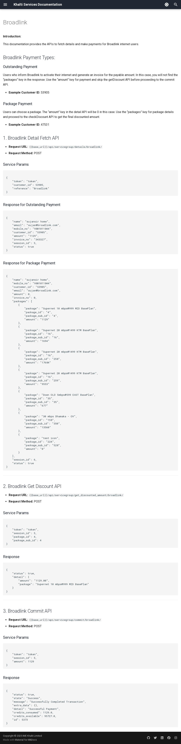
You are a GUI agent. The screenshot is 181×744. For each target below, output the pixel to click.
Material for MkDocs (26, 739)
